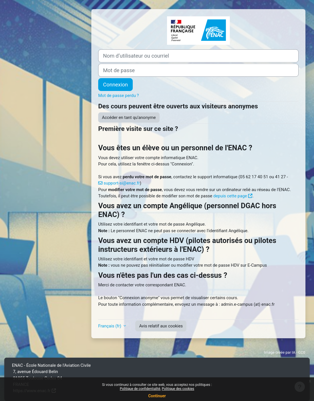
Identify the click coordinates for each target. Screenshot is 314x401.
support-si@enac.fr (122, 183)
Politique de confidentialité (140, 389)
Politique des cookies (178, 389)
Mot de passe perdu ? (118, 95)
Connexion (115, 85)
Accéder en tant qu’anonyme (129, 117)
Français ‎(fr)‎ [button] (110, 326)
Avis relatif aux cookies (161, 326)
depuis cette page (230, 196)
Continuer (157, 396)
